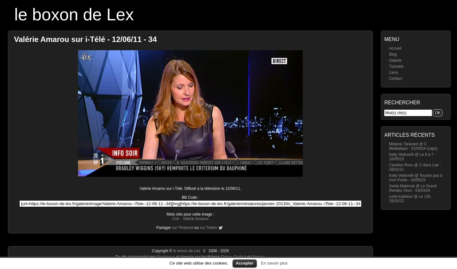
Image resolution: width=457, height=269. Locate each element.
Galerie (395, 60)
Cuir (175, 219)
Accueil (395, 48)
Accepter (245, 263)
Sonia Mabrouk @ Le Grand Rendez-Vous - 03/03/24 (413, 188)
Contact (395, 78)
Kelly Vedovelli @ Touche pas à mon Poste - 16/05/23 (415, 177)
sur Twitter (208, 227)
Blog (393, 54)
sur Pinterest (182, 227)
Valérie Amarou (196, 219)
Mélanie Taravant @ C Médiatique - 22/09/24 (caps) (413, 146)
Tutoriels (396, 66)
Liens (393, 72)
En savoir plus (274, 263)
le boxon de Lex (74, 14)
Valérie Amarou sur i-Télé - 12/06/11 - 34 (85, 39)
